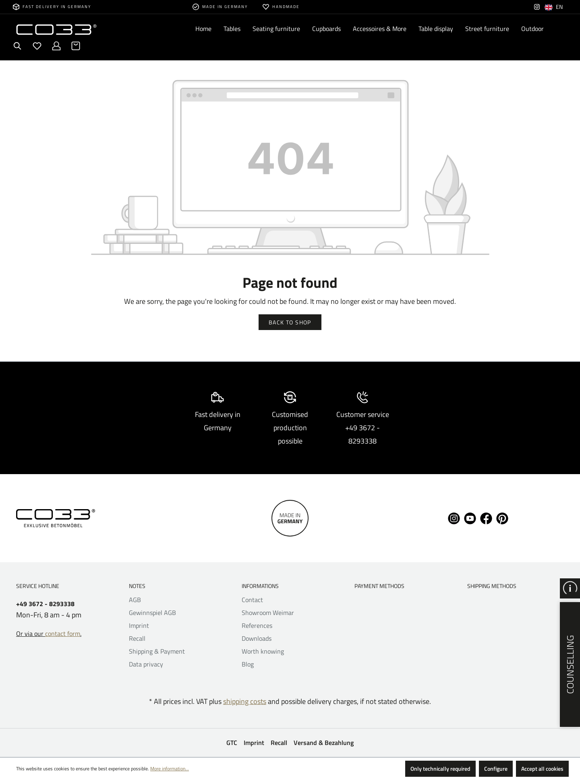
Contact (252, 600)
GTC (231, 742)
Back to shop (290, 322)
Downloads (256, 638)
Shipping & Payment (157, 651)
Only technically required (440, 768)
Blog (248, 664)
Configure (496, 768)
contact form (62, 633)
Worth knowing (263, 651)
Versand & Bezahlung (324, 742)
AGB (135, 600)
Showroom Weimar (268, 612)
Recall (137, 638)
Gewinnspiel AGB (152, 612)
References (257, 625)
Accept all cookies (542, 768)
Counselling (570, 664)
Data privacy (146, 664)
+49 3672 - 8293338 (45, 604)
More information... (169, 768)
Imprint (139, 625)
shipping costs (244, 701)
